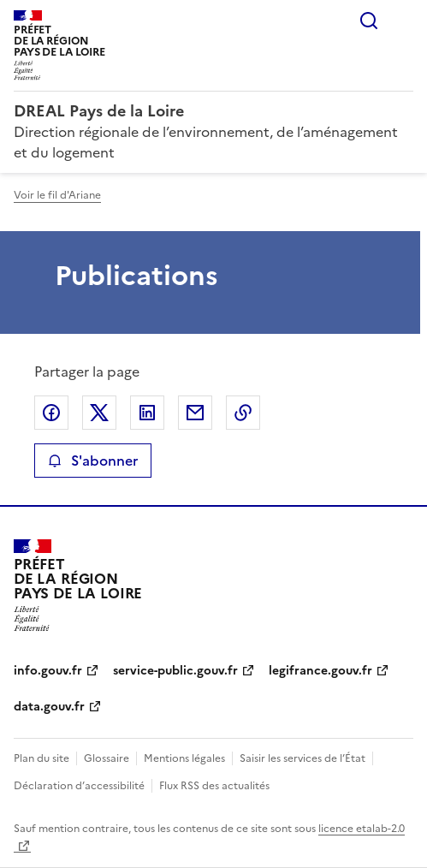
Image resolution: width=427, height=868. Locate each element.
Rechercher (369, 20)
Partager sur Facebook (51, 412)
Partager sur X (99, 412)
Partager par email (195, 412)
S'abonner (93, 460)
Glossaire (106, 758)
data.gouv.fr (49, 707)
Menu (403, 20)
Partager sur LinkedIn (147, 412)
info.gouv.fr (48, 671)
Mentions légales (184, 758)
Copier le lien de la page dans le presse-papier (243, 412)
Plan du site (41, 758)
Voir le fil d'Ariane (57, 195)
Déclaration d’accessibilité (79, 786)
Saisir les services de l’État (302, 758)
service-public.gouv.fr (175, 671)
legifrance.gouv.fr (320, 671)
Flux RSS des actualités (214, 786)
